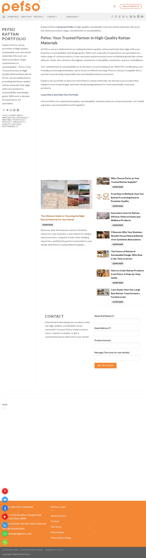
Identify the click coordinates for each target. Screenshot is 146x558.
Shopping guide (10, 550)
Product (39, 16)
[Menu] (4, 16)
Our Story (26, 17)
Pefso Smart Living (61, 537)
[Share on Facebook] (4, 110)
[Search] (114, 6)
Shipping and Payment (32, 550)
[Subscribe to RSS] (134, 16)
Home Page (13, 17)
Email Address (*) (103, 328)
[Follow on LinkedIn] (138, 16)
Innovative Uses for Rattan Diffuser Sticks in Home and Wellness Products (125, 217)
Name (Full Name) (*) (104, 316)
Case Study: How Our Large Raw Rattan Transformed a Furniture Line (125, 293)
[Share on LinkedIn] (18, 110)
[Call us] (127, 16)
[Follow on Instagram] (116, 16)
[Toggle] (94, 521)
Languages (73, 16)
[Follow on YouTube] (142, 16)
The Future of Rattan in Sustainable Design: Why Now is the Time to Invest (126, 255)
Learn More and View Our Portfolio (59, 94)
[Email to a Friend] (11, 110)
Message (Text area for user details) (112, 352)
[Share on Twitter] (7, 110)
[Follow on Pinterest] (131, 16)
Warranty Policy (54, 550)
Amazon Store (58, 515)
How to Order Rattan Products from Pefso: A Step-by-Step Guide (127, 274)
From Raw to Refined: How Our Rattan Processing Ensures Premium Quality (127, 197)
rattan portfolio (64, 26)
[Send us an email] (123, 16)
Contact (52, 17)
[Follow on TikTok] (119, 16)
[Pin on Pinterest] (14, 110)
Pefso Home (57, 532)
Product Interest (103, 340)
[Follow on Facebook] (112, 16)
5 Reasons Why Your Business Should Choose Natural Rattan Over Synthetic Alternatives (127, 236)
